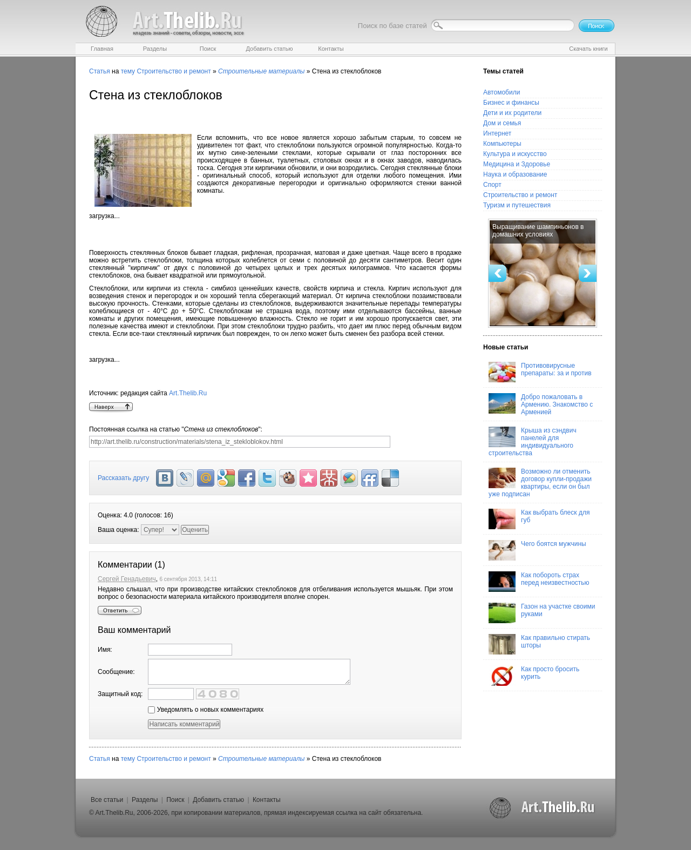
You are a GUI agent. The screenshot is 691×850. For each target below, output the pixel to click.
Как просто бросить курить (534, 675)
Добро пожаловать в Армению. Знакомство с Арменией (541, 404)
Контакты (267, 800)
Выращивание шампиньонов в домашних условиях (538, 230)
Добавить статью (218, 800)
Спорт (492, 184)
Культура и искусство (515, 154)
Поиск (175, 800)
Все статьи (107, 800)
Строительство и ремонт (174, 71)
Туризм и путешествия (517, 205)
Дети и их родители (512, 113)
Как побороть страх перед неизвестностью (539, 581)
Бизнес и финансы (511, 102)
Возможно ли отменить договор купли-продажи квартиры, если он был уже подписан (540, 483)
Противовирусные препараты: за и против (540, 372)
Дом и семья (502, 123)
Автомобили (501, 92)
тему (128, 71)
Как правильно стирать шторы (539, 644)
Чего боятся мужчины (537, 550)
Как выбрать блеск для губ (539, 519)
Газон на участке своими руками (542, 613)
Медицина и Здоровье (516, 164)
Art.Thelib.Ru (188, 393)
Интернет (497, 133)
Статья (99, 71)
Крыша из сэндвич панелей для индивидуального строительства (533, 442)
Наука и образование (515, 174)
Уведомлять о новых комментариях (205, 709)
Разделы (145, 800)
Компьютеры (502, 143)
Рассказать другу (123, 478)
